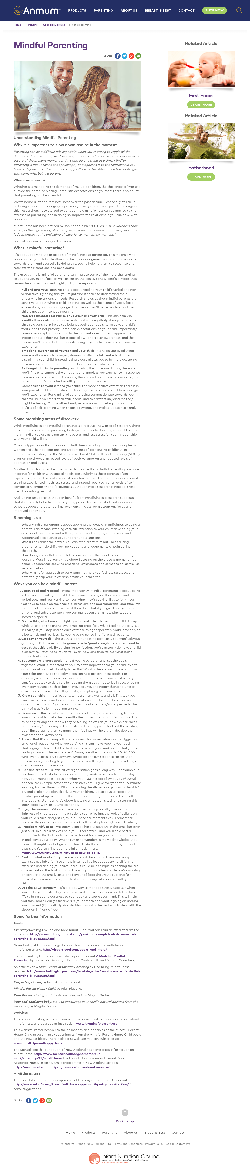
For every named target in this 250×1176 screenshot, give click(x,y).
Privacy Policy (154, 1144)
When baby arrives (53, 25)
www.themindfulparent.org (97, 1023)
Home (17, 25)
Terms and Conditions (128, 1144)
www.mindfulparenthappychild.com (41, 1043)
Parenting (103, 10)
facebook (118, 56)
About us (129, 10)
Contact (187, 10)
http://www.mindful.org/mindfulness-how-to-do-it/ (61, 852)
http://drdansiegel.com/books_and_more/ (75, 949)
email (138, 56)
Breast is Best (158, 10)
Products (77, 10)
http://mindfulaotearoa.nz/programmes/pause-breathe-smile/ (62, 1067)
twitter (124, 56)
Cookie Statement (178, 1144)
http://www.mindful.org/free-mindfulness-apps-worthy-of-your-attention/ (71, 1084)
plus (131, 56)
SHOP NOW (214, 10)
